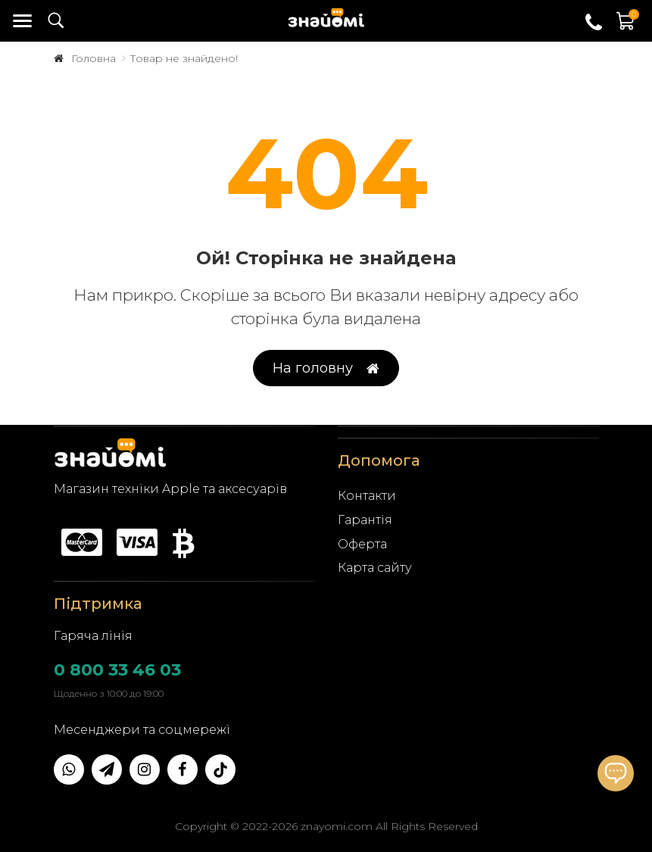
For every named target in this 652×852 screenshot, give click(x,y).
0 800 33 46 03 (117, 670)
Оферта (362, 544)
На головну (326, 368)
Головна (93, 58)
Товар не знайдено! (183, 58)
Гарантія (365, 520)
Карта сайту (375, 567)
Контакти (367, 495)
